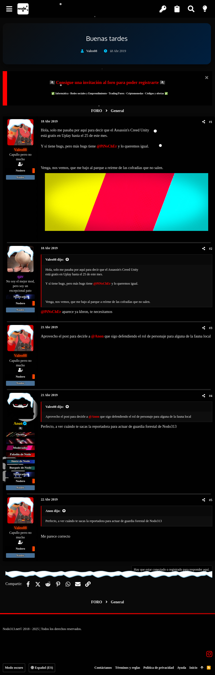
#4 (210, 396)
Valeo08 (91, 51)
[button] (9, 9)
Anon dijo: (52, 511)
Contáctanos (103, 668)
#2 (210, 249)
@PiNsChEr (107, 146)
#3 (210, 328)
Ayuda (181, 668)
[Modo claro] (205, 9)
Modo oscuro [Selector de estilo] (14, 668)
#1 (210, 122)
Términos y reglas (127, 668)
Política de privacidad (158, 668)
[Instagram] (209, 654)
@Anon (97, 336)
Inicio (193, 668)
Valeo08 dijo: (54, 259)
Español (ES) (42, 668)
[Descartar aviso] (206, 78)
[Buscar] (192, 9)
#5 (210, 500)
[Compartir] (203, 121)
